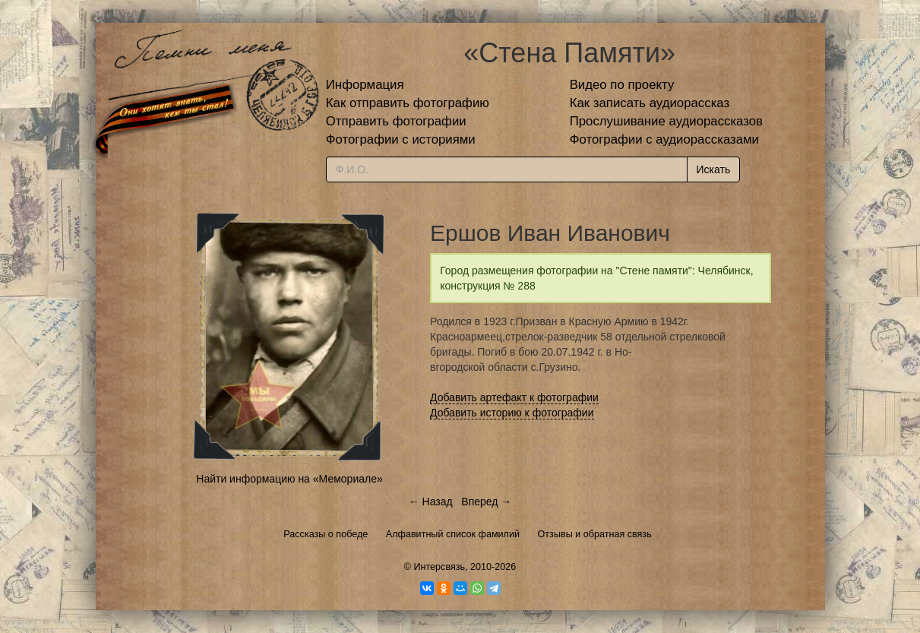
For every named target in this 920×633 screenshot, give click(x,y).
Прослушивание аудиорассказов (666, 121)
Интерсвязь (439, 567)
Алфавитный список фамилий (453, 534)
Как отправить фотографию (407, 103)
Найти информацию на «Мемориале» (289, 479)
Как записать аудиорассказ (650, 103)
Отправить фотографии (396, 121)
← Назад (431, 501)
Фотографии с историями (401, 139)
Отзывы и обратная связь (595, 534)
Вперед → (486, 501)
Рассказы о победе (325, 534)
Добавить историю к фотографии (512, 413)
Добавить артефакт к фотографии (514, 397)
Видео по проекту (622, 85)
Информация (365, 85)
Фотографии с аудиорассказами (664, 139)
